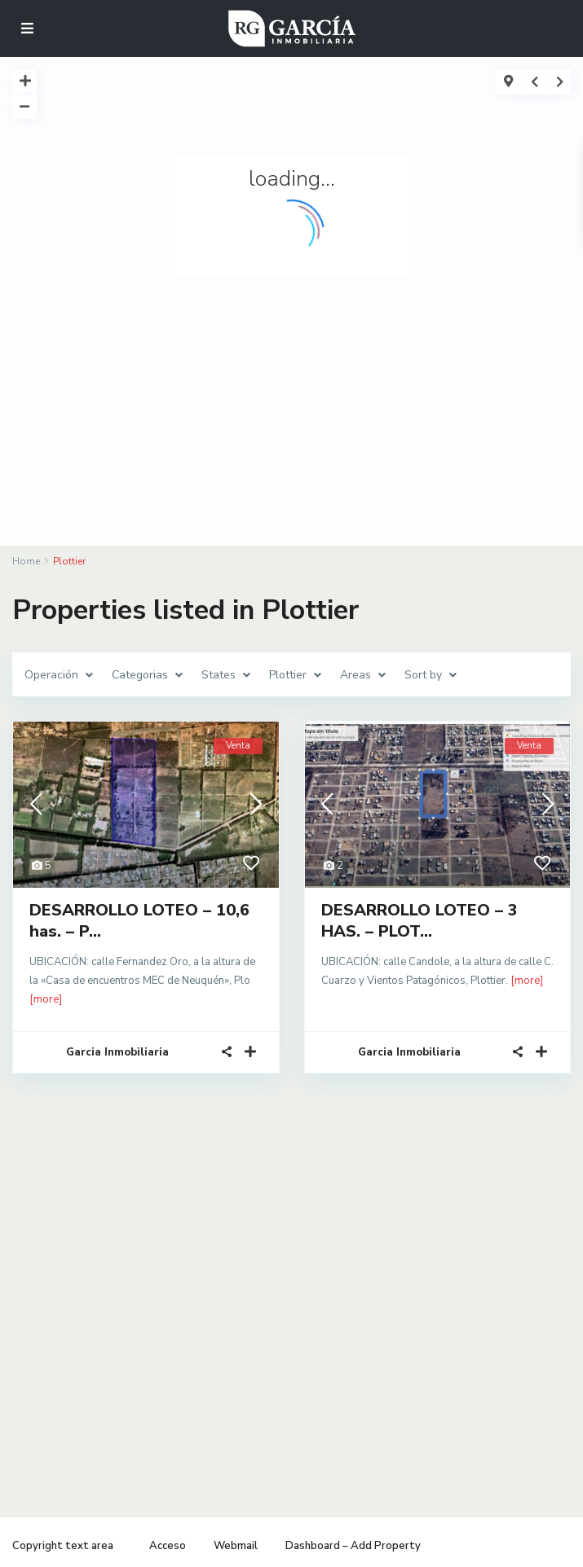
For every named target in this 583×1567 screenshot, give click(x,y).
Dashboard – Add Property (353, 1545)
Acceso (167, 1545)
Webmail (236, 1545)
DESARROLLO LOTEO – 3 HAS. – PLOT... (419, 920)
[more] (45, 999)
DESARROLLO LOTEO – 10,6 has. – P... (139, 920)
